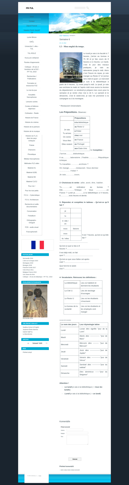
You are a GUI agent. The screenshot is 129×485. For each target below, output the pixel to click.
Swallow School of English (31, 327)
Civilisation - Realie (32, 113)
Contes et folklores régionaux (31, 107)
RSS (40, 475)
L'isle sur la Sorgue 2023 (30, 260)
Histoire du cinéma (31, 122)
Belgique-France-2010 (30, 272)
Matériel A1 (66, 35)
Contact (31, 21)
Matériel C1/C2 (31, 181)
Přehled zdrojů (27, 352)
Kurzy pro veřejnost (32, 58)
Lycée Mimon (32, 37)
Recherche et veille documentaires (32, 205)
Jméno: (63, 430)
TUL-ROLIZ (32, 53)
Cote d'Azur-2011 (28, 270)
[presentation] (74, 450)
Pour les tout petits (31, 190)
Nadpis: (63, 433)
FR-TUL (30, 8)
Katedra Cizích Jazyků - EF (32, 31)
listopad (35, 343)
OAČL (32, 42)
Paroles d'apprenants (31, 62)
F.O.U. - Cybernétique (32, 195)
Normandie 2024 (28, 258)
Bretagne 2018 (27, 265)
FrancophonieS (31, 232)
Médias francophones (32, 159)
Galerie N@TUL (28, 332)
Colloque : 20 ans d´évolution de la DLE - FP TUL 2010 (32, 69)
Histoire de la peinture (32, 127)
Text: (62, 436)
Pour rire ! (31, 186)
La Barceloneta (27, 334)
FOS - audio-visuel (31, 227)
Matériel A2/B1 (32, 172)
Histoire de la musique (32, 131)
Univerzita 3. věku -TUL (32, 47)
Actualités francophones (32, 96)
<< (28, 343)
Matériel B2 (32, 177)
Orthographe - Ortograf (32, 221)
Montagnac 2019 (28, 263)
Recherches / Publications (31, 77)
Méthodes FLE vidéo (31, 163)
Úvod (60, 35)
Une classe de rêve (29, 274)
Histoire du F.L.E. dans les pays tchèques (32, 138)
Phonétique (32, 154)
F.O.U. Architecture (31, 200)
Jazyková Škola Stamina (30, 329)
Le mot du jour (32, 90)
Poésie (31, 145)
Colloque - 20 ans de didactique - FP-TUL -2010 (37, 277)
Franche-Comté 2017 (29, 267)
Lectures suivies (32, 102)
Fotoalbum (32, 216)
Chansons (31, 150)
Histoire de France (31, 118)
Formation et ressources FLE (31, 84)
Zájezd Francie (31, 26)
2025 (40, 343)
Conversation (31, 211)
